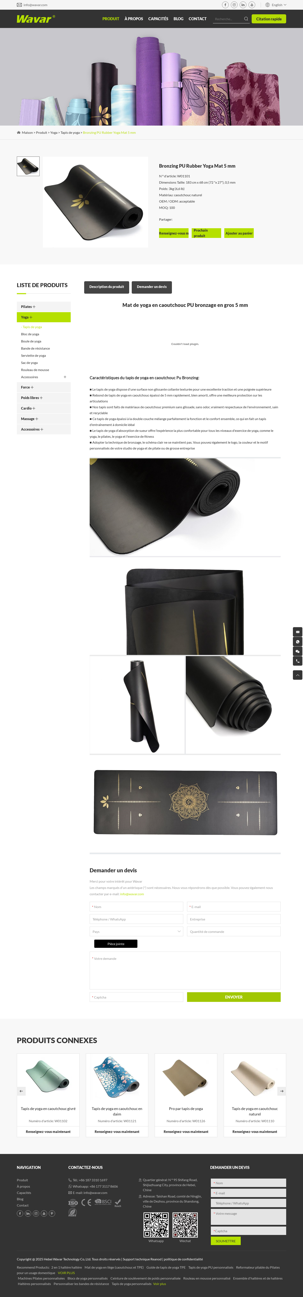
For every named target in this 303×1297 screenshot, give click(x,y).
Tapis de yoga (70, 132)
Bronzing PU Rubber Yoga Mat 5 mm (109, 132)
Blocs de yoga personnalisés (88, 1278)
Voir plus (66, 1273)
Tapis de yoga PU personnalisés (211, 1267)
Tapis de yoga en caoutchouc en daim (117, 1111)
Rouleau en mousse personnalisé (207, 1278)
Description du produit (106, 287)
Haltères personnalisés (35, 1284)
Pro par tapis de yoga (186, 1108)
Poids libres (32, 398)
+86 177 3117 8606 (103, 1186)
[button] (21, 1091)
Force (27, 387)
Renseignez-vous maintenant (48, 1132)
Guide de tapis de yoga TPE (166, 1267)
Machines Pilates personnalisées (41, 1278)
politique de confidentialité (183, 1259)
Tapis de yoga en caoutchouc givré (48, 1108)
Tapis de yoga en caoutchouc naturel (255, 1111)
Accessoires (43, 377)
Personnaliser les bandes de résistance (82, 1284)
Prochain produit (201, 233)
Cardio (28, 408)
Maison (27, 132)
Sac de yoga (29, 363)
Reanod (156, 1259)
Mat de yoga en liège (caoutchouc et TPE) (114, 1267)
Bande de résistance (35, 348)
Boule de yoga (31, 341)
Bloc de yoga (30, 334)
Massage (30, 419)
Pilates (28, 307)
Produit (110, 18)
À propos (134, 18)
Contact (198, 18)
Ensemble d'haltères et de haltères (258, 1278)
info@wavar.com (35, 5)
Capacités (158, 18)
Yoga (53, 132)
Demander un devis (152, 287)
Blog (178, 18)
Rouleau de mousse (35, 370)
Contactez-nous (85, 1167)
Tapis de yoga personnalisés (132, 1284)
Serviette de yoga (33, 355)
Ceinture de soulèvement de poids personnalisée (145, 1278)
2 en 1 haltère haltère (66, 1267)
